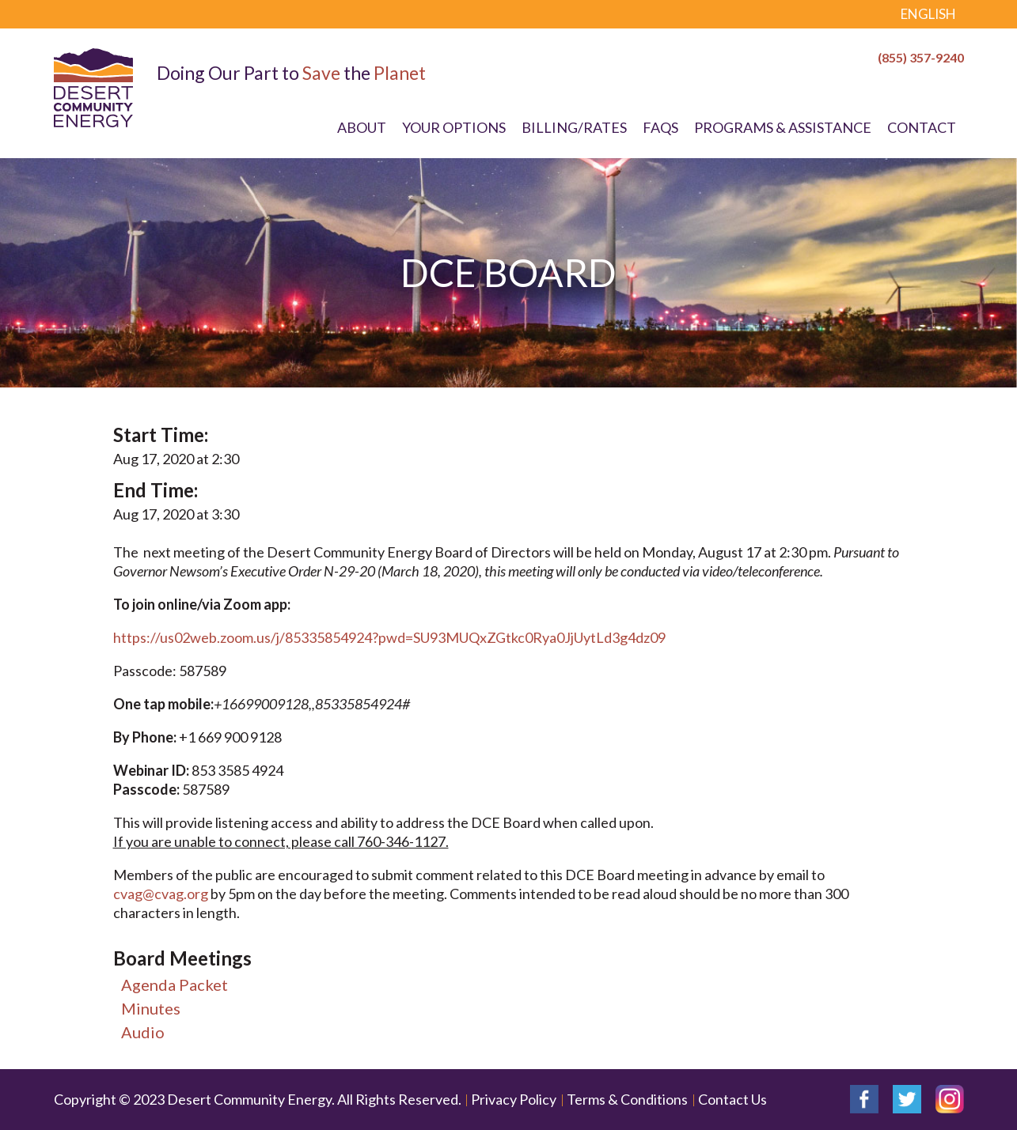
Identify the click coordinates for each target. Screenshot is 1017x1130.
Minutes (150, 1008)
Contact (921, 127)
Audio (143, 1031)
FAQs (660, 127)
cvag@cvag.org (160, 893)
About (361, 127)
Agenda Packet (174, 984)
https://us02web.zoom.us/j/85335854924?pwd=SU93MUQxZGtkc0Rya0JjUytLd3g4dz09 (389, 637)
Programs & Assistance (782, 127)
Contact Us (732, 1099)
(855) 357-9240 (921, 57)
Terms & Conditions (627, 1099)
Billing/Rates (574, 127)
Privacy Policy (513, 1099)
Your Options (454, 127)
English (928, 14)
